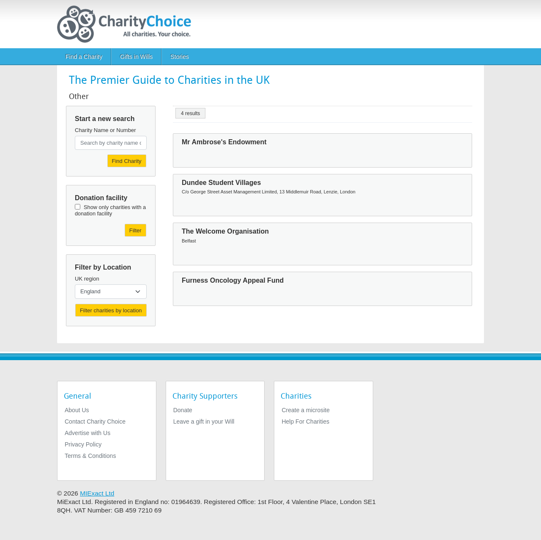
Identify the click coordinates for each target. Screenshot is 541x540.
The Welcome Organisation (225, 231)
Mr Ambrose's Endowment (224, 142)
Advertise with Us (87, 433)
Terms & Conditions (90, 455)
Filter (135, 230)
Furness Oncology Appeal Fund (233, 280)
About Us (77, 410)
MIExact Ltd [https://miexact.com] (97, 493)
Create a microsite (305, 410)
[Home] (127, 24)
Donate (182, 410)
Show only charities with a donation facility (110, 210)
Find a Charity (84, 56)
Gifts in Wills (136, 56)
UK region (87, 279)
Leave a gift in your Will (204, 421)
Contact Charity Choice (95, 421)
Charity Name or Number (105, 130)
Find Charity (127, 161)
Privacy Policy (83, 444)
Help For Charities (305, 421)
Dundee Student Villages (221, 182)
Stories (179, 56)
